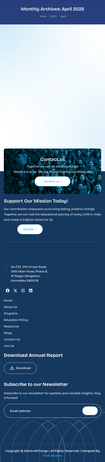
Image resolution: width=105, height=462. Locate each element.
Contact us (53, 181)
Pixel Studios (52, 455)
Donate (30, 229)
